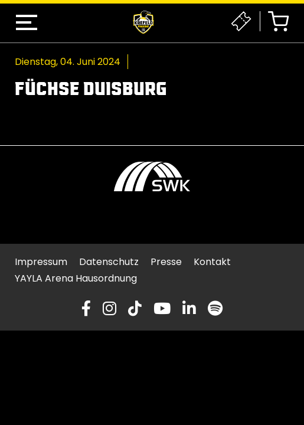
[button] (26, 22)
